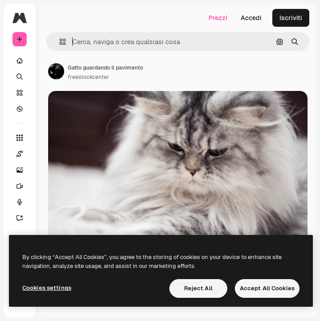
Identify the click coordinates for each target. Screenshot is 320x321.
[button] (59, 41)
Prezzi (218, 18)
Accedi (251, 18)
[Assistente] (24, 218)
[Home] (19, 61)
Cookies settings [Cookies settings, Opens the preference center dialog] (46, 288)
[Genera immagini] (24, 170)
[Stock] (19, 93)
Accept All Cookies (267, 288)
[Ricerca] (19, 77)
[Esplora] (19, 109)
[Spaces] (24, 154)
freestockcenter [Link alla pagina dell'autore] (88, 77)
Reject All (198, 288)
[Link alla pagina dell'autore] (56, 71)
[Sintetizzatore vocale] (24, 202)
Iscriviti (290, 18)
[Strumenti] (19, 138)
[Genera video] (24, 186)
